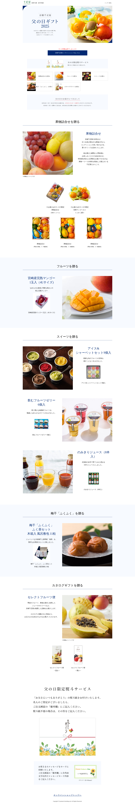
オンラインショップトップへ (68, 795)
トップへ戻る (108, 3)
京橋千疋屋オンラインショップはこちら (67, 53)
